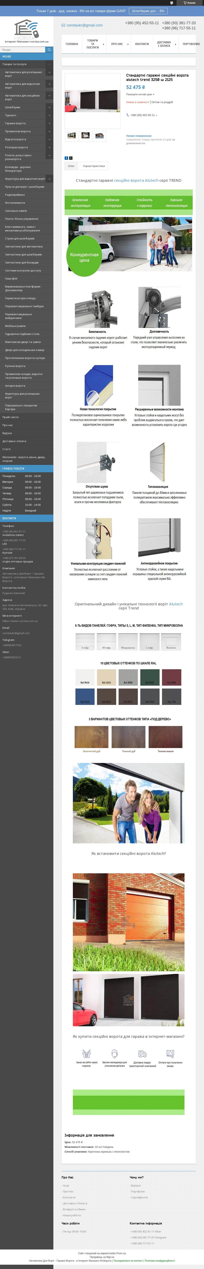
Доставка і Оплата (75, 1203)
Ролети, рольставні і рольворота (18, 157)
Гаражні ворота (15, 123)
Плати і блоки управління (21, 219)
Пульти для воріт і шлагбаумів (24, 187)
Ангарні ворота (15, 385)
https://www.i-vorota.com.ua (20, 621)
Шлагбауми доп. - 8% (148, 11)
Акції (66, 1185)
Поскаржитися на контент (128, 1260)
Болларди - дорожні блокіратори (18, 168)
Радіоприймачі (15, 195)
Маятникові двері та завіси (23, 342)
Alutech (176, 603)
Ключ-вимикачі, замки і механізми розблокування (22, 228)
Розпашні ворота (16, 147)
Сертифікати (139, 1197)
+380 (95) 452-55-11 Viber (146, 1231)
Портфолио (191, 44)
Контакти (142, 44)
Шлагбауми (12, 107)
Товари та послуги (14, 64)
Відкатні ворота (15, 139)
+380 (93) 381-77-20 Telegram (148, 1237)
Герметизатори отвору (20, 298)
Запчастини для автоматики (24, 246)
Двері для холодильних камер (24, 350)
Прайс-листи (10, 417)
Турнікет (10, 115)
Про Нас (68, 1191)
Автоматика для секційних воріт (22, 97)
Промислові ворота (18, 131)
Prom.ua (121, 1253)
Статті (6, 449)
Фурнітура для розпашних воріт (22, 395)
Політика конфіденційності (160, 1260)
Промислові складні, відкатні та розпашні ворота (23, 375)
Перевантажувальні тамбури (24, 306)
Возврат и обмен (74, 1209)
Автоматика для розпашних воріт (23, 74)
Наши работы (72, 1215)
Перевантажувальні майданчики (18, 316)
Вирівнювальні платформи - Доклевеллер (23, 288)
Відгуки (7, 433)
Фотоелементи (15, 203)
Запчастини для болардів (22, 262)
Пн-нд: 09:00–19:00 (74, 1231)
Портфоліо (138, 1191)
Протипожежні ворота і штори (25, 358)
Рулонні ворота (15, 366)
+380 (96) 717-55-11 (142, 1243)
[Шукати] (49, 50)
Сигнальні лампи (16, 211)
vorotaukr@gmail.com (16, 633)
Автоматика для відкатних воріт (22, 85)
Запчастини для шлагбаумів (23, 254)
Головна (72, 44)
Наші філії (11, 278)
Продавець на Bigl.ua (102, 1257)
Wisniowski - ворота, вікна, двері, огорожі (23, 459)
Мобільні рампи (15, 326)
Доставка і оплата (14, 441)
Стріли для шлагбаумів (19, 238)
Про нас (7, 425)
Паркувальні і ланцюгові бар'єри (21, 407)
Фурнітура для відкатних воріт (25, 178)
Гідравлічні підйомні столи (22, 334)
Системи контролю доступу (23, 270)
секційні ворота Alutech (136, 180)
